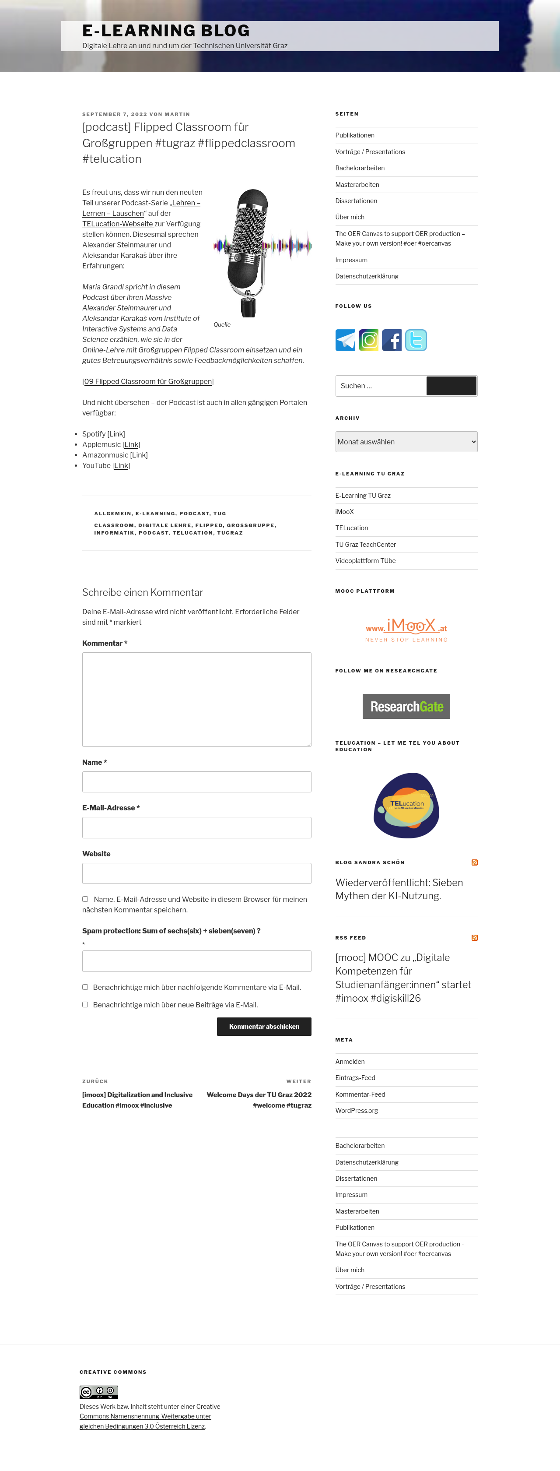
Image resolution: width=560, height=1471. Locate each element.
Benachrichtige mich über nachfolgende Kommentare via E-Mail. (197, 987)
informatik (114, 533)
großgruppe (251, 525)
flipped (209, 525)
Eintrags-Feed (355, 1077)
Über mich (350, 217)
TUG (220, 513)
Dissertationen (357, 200)
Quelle (222, 324)
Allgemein (113, 513)
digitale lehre (164, 525)
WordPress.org (357, 1110)
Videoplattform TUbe (366, 560)
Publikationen (355, 135)
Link (116, 434)
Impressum (352, 260)
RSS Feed (351, 938)
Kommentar (105, 643)
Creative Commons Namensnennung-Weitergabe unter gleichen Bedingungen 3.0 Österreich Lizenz (150, 1416)
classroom (114, 525)
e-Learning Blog (166, 30)
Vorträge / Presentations (371, 151)
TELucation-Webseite (118, 224)
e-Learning (155, 513)
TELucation (352, 527)
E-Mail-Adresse (111, 808)
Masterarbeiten (357, 184)
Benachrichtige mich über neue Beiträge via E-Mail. (175, 1005)
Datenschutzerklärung (367, 276)
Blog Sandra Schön (370, 862)
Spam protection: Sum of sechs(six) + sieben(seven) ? (171, 931)
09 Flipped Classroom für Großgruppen (148, 381)
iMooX (345, 511)
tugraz (230, 533)
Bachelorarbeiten (360, 168)
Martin (177, 114)
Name (94, 762)
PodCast (194, 513)
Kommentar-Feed (360, 1094)
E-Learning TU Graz (363, 495)
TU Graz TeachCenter (366, 544)
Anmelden (350, 1061)
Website (96, 854)
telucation (193, 533)
